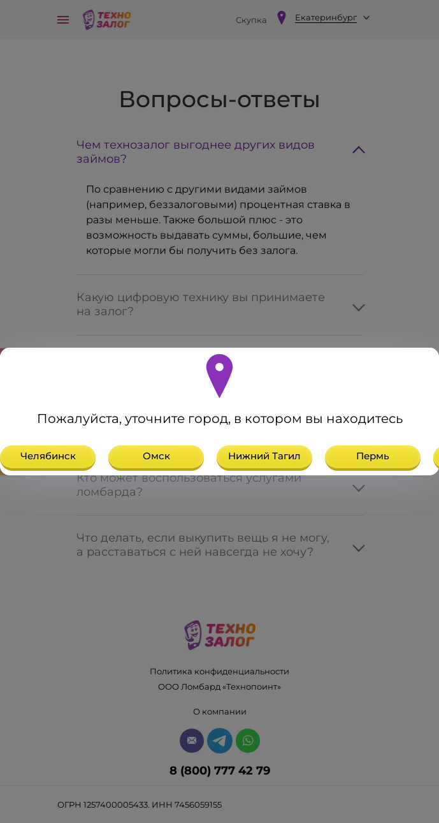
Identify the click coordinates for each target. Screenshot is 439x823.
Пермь (372, 456)
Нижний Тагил (264, 456)
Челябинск (48, 456)
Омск (156, 456)
